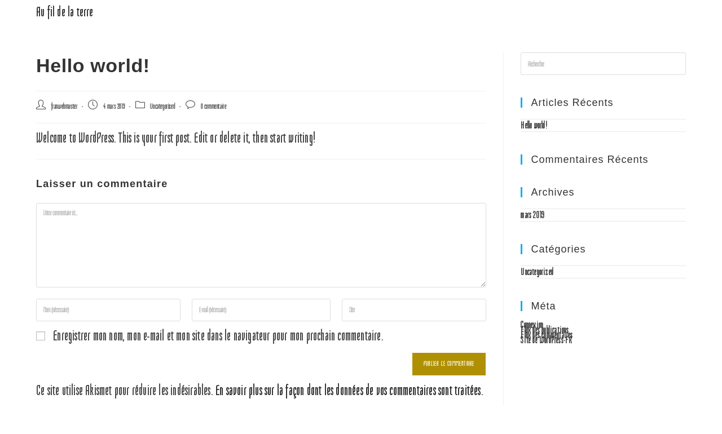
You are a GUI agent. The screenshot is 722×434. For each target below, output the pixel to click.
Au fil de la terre (65, 12)
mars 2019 (532, 214)
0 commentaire (214, 106)
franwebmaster (64, 106)
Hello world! (534, 125)
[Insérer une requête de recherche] (603, 63)
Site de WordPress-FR (546, 340)
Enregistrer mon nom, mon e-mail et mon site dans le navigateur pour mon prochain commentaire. (218, 336)
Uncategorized (162, 106)
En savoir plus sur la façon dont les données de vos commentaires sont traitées (348, 390)
